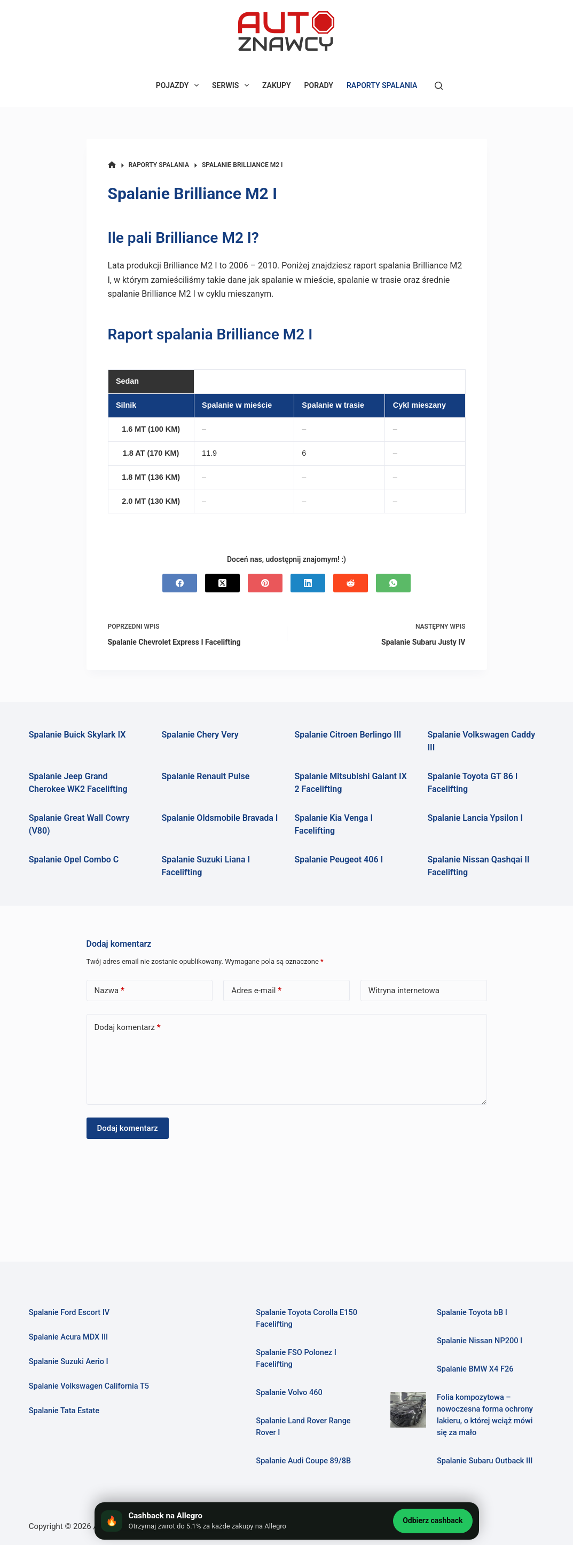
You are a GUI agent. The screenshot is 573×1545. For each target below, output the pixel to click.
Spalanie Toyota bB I (472, 1312)
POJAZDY (179, 85)
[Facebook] (179, 583)
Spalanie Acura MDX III (68, 1337)
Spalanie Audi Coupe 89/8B (303, 1460)
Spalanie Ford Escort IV (69, 1312)
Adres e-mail (256, 990)
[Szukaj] (439, 86)
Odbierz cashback (432, 1520)
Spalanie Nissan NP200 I (480, 1340)
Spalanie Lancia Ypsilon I (475, 818)
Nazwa (109, 990)
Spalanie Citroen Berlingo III (348, 735)
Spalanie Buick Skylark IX (77, 735)
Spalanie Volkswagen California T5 (89, 1386)
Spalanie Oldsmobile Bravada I (220, 818)
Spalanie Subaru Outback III (485, 1460)
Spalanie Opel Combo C (74, 859)
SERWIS (232, 85)
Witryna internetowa (403, 990)
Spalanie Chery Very (200, 735)
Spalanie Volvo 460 (289, 1392)
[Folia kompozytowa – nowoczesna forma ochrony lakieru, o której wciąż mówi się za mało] (408, 1410)
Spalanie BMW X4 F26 (475, 1369)
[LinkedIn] (308, 583)
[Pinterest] (265, 583)
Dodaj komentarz (128, 1027)
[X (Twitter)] (222, 583)
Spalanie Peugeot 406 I (339, 859)
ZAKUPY (276, 85)
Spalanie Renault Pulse (206, 776)
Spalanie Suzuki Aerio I (68, 1361)
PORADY (318, 85)
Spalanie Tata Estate (64, 1410)
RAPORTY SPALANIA (382, 85)
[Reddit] (350, 583)
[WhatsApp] (393, 583)
